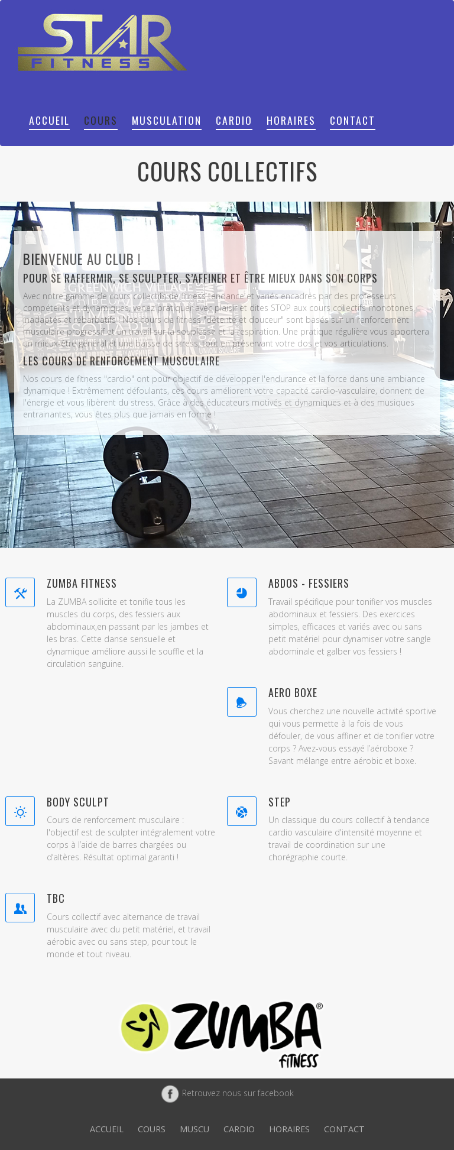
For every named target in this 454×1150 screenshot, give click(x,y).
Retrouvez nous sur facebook (227, 1093)
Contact (352, 120)
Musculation (167, 120)
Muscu (194, 1129)
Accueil (49, 120)
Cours (101, 120)
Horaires (291, 120)
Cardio (234, 120)
